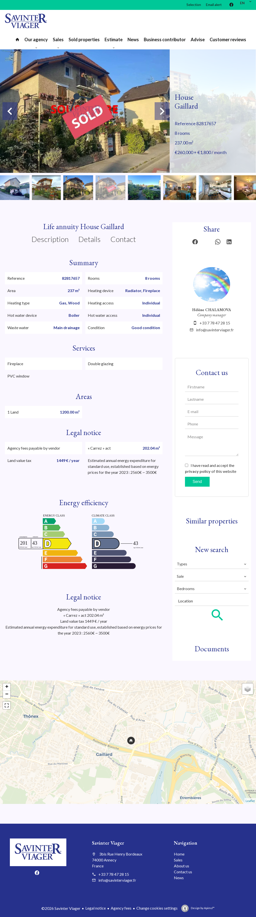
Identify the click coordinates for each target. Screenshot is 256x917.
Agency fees (121, 908)
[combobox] (212, 564)
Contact (123, 239)
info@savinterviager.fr (215, 329)
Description (50, 239)
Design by (202, 908)
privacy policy (198, 471)
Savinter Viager (108, 843)
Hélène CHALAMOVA (211, 309)
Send (197, 481)
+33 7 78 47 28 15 (215, 322)
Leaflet (250, 800)
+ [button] (6, 687)
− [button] (6, 694)
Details (89, 239)
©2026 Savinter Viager (60, 908)
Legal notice (95, 908)
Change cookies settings (157, 908)
